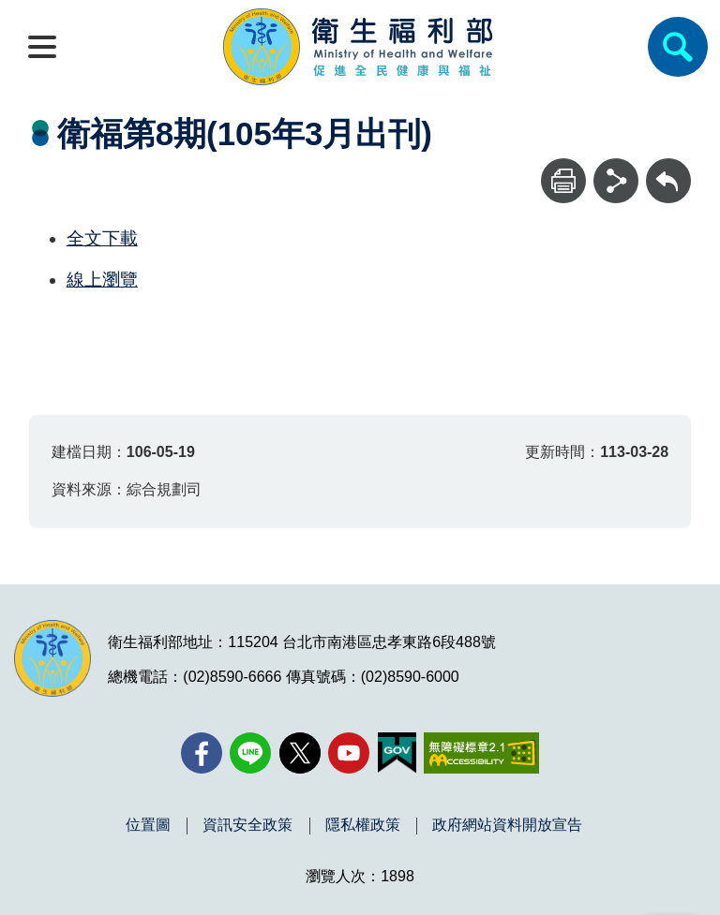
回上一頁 (668, 167)
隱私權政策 (362, 825)
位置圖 (148, 825)
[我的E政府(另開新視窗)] (397, 753)
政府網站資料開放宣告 (507, 825)
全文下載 (102, 238)
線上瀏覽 (102, 279)
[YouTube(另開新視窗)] (348, 753)
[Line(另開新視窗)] (250, 753)
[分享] (615, 180)
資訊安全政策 (247, 825)
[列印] (563, 180)
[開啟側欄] (42, 47)
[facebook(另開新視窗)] (201, 753)
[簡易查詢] (678, 47)
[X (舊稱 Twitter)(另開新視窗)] (300, 753)
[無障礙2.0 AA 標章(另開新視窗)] (481, 753)
